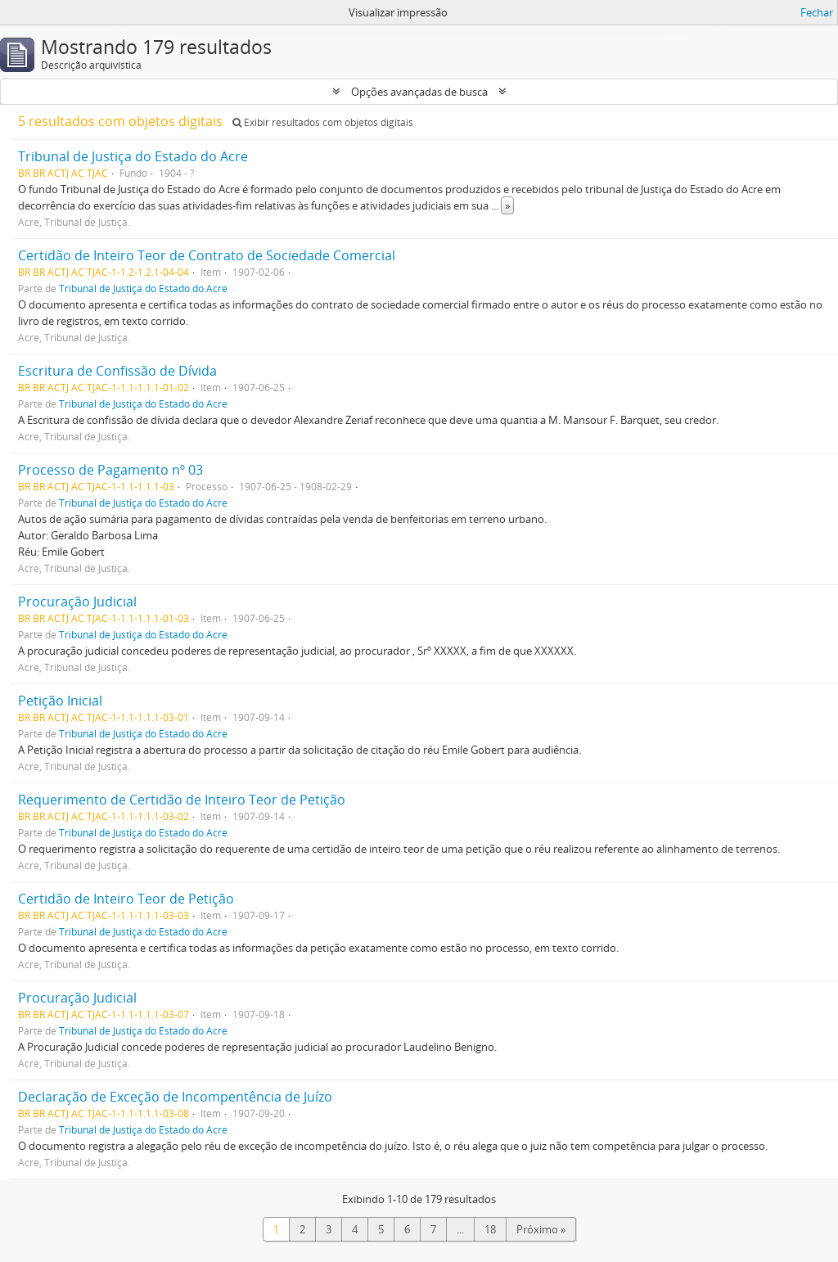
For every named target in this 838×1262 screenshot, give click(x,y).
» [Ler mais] (507, 205)
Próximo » (540, 1229)
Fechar (816, 12)
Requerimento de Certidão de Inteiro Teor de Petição (181, 800)
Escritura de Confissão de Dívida (117, 371)
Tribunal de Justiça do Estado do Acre (133, 156)
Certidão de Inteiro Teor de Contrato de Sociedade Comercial (206, 255)
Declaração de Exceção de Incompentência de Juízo (175, 1097)
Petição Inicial (60, 701)
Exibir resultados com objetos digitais (322, 122)
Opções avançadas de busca (419, 91)
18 (490, 1229)
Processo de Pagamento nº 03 (110, 470)
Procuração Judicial (77, 602)
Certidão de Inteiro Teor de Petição (126, 899)
